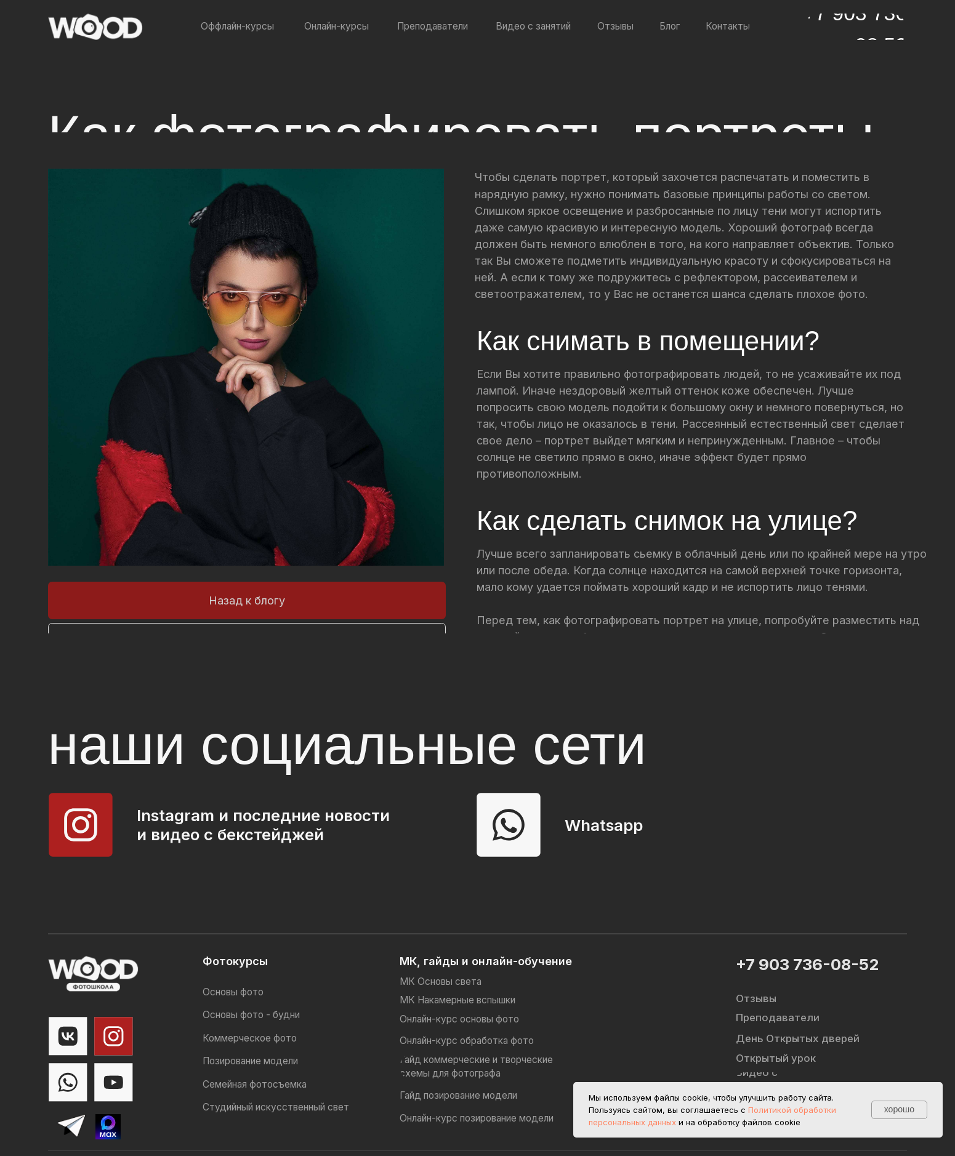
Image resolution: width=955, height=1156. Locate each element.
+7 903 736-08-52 (807, 964)
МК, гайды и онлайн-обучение (486, 961)
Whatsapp (604, 825)
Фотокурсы (235, 961)
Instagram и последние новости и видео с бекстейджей (263, 825)
